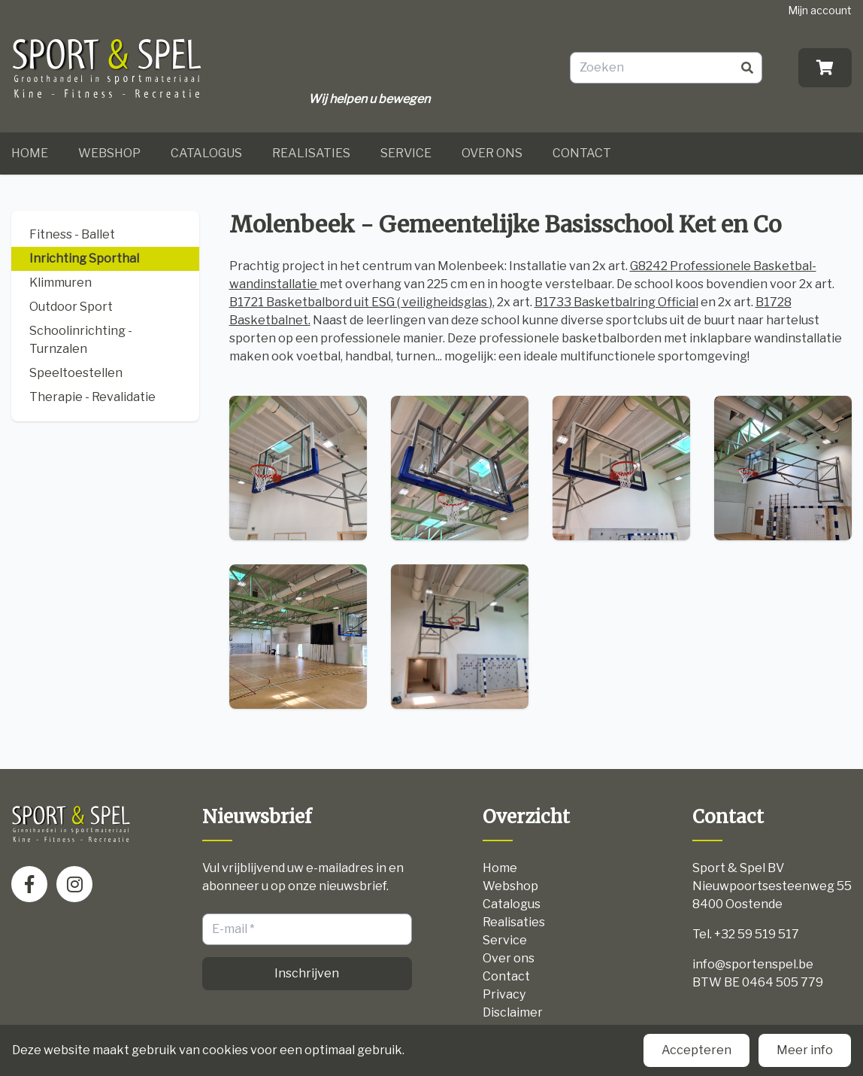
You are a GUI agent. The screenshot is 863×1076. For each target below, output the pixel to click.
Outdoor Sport (71, 306)
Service (406, 153)
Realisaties (311, 153)
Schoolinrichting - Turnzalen (80, 340)
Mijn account (820, 10)
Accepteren (696, 1050)
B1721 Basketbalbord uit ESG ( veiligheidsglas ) (360, 302)
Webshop (109, 153)
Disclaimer (513, 1012)
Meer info (805, 1050)
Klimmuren (60, 282)
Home (29, 153)
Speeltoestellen (76, 373)
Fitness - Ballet (72, 234)
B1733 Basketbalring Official (616, 302)
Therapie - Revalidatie (92, 397)
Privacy (504, 994)
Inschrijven (306, 973)
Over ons (492, 153)
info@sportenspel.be (752, 964)
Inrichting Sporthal (84, 258)
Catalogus (206, 153)
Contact (582, 153)
